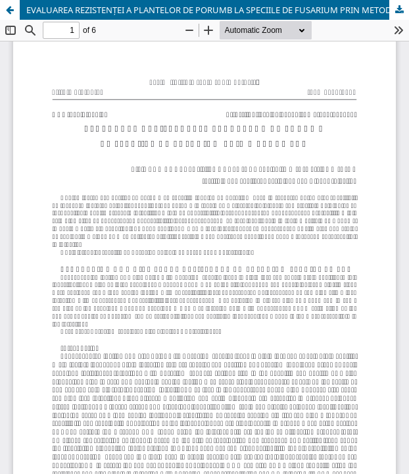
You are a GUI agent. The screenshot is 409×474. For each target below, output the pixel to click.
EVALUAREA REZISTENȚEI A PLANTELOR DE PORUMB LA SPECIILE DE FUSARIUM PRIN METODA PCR (217, 10)
